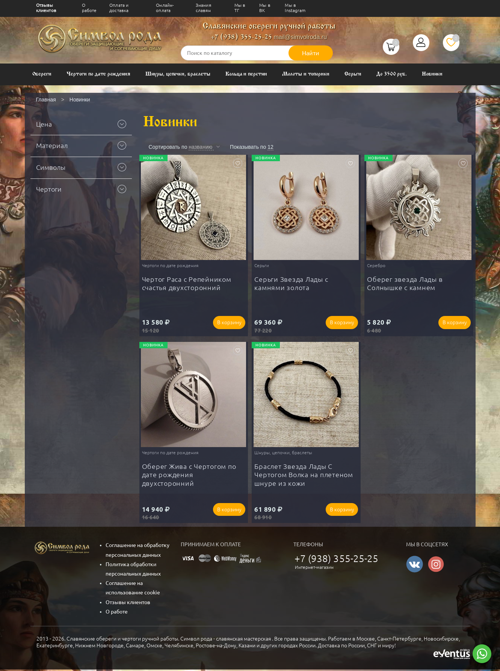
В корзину (227, 322)
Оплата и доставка (118, 8)
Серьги (352, 74)
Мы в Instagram (295, 8)
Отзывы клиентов (46, 8)
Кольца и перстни (246, 74)
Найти (310, 53)
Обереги (42, 74)
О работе (89, 8)
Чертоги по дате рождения (98, 74)
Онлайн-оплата (165, 8)
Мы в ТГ (240, 8)
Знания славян (203, 8)
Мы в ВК (264, 8)
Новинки (432, 74)
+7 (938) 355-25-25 (241, 37)
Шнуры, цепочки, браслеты (177, 74)
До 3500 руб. (391, 74)
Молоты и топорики (305, 74)
